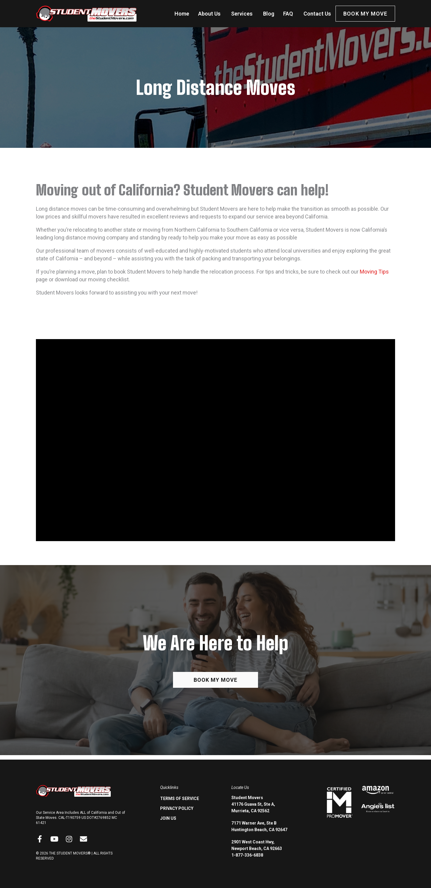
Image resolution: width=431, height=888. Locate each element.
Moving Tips (374, 271)
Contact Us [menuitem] (317, 13)
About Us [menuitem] (209, 13)
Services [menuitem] (242, 13)
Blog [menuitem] (268, 13)
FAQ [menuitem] (288, 13)
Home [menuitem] (181, 13)
